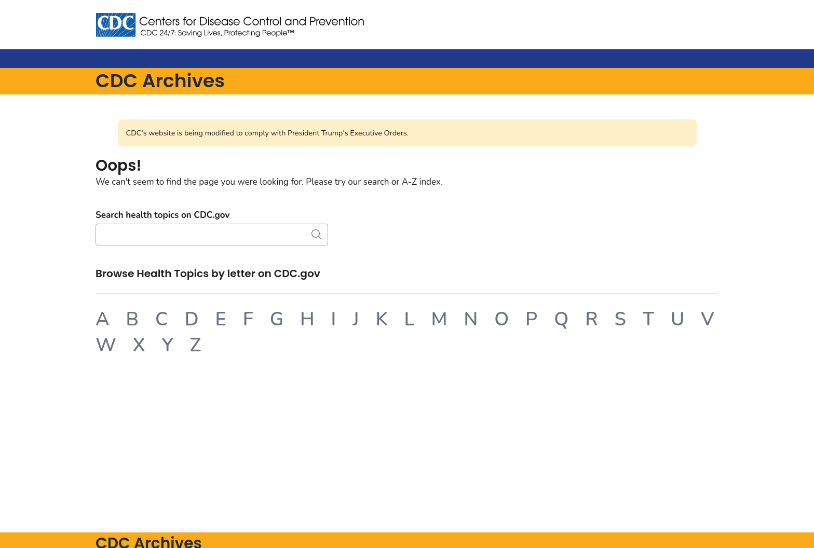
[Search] (212, 234)
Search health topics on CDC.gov (162, 215)
